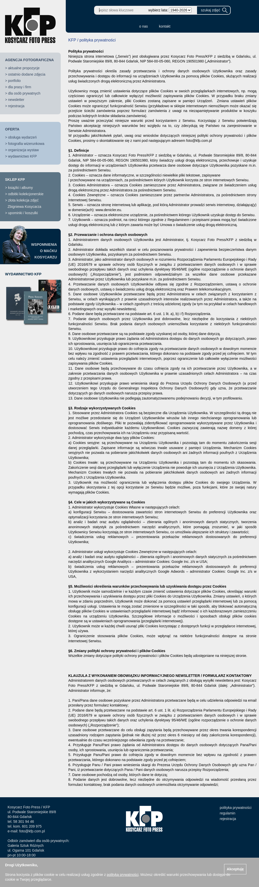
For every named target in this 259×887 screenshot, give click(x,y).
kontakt (164, 26)
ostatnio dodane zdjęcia (26, 74)
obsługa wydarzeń (22, 137)
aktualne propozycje (24, 68)
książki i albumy (20, 188)
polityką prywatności (122, 875)
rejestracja (16, 106)
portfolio (14, 81)
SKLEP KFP (15, 180)
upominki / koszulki (23, 213)
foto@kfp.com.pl (32, 831)
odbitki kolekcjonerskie (26, 194)
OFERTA (12, 129)
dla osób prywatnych (24, 93)
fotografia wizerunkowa (26, 144)
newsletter (16, 100)
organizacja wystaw (23, 150)
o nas (143, 26)
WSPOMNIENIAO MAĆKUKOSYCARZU (44, 250)
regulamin (227, 813)
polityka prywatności (235, 808)
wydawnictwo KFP (22, 156)
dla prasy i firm (19, 87)
